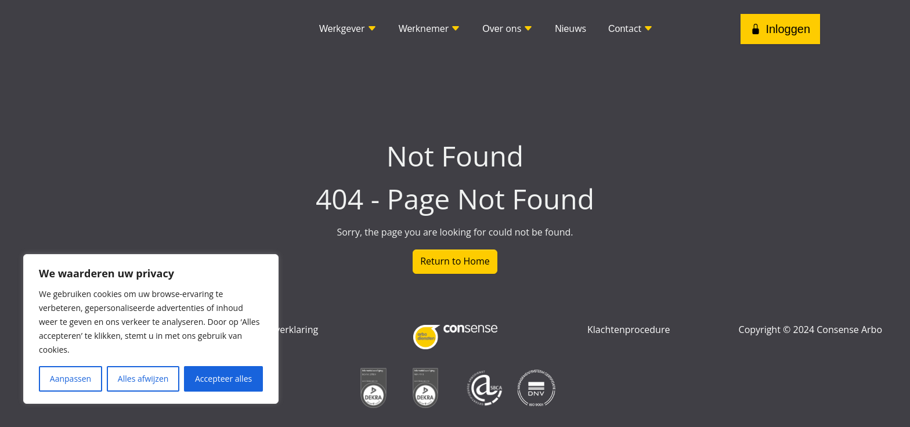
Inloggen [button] (780, 29)
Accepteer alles (223, 378)
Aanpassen (70, 378)
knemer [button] (430, 28)
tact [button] (630, 28)
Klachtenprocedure (628, 329)
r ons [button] (507, 28)
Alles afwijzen (143, 378)
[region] (151, 329)
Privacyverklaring (281, 329)
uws (570, 28)
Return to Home (455, 261)
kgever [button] (348, 28)
